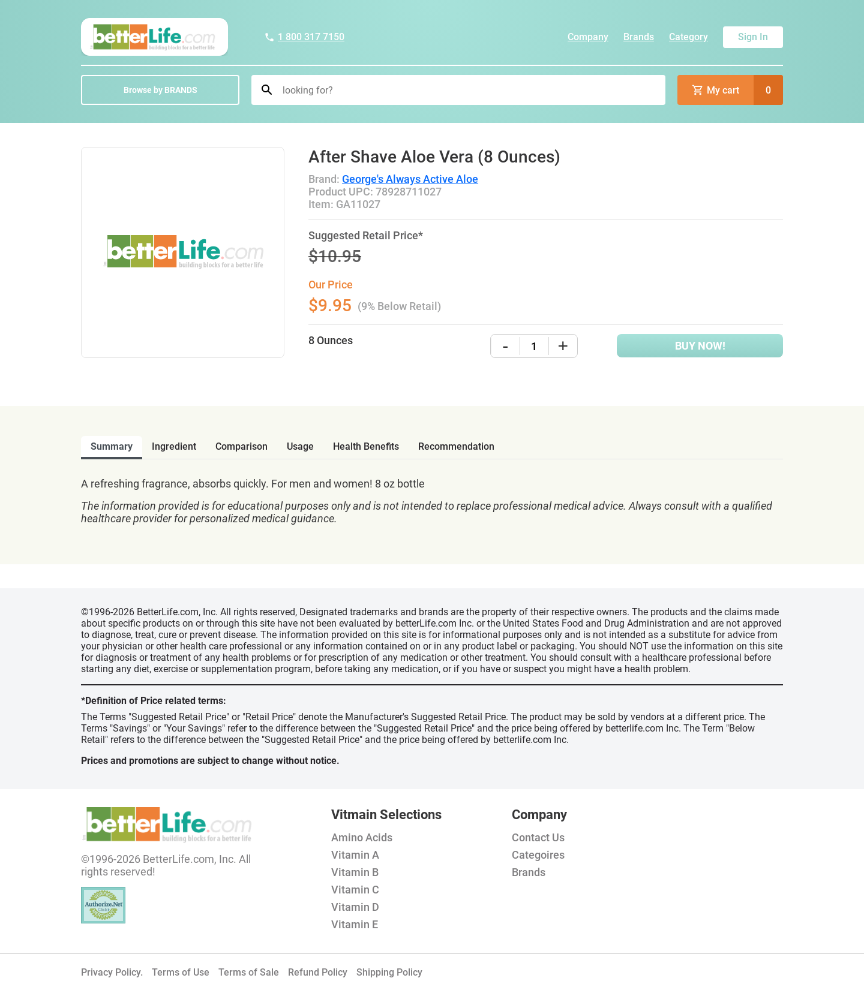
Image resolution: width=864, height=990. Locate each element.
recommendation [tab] (456, 446)
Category (688, 37)
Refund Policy (317, 972)
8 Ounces (330, 340)
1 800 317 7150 (304, 37)
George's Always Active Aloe (410, 179)
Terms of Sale (248, 972)
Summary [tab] (112, 446)
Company (588, 37)
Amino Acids (361, 837)
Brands (638, 37)
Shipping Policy (389, 972)
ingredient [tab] (174, 446)
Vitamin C (355, 889)
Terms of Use (180, 972)
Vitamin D (355, 907)
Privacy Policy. (112, 972)
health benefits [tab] (366, 446)
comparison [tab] (241, 446)
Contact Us (538, 837)
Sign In (753, 37)
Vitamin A (355, 854)
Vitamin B (355, 872)
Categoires (538, 854)
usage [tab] (300, 446)
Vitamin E (354, 924)
